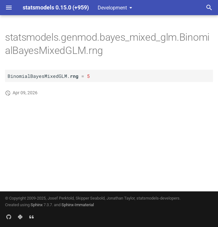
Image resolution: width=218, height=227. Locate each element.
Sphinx (37, 204)
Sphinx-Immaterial (77, 204)
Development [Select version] (112, 8)
